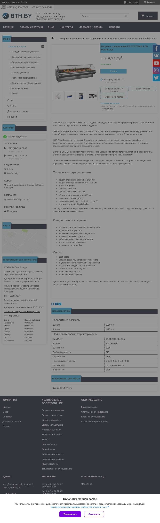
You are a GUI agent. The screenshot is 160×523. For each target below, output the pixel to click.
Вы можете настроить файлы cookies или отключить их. (79, 507)
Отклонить (94, 514)
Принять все (70, 514)
